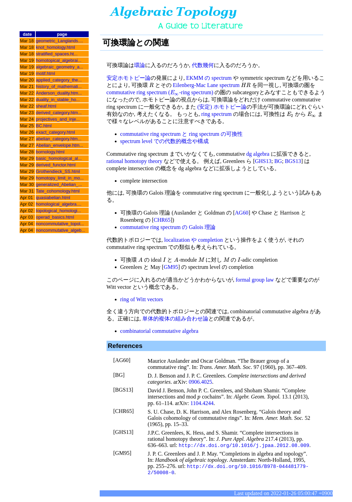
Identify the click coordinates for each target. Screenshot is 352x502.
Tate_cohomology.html (58, 191)
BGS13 (293, 161)
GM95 (171, 267)
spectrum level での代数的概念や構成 (164, 141)
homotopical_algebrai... (58, 60)
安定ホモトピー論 (129, 78)
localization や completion (193, 240)
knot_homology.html (55, 47)
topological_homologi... (58, 210)
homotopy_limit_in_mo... (60, 178)
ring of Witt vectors (141, 299)
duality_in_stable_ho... (58, 99)
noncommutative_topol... (60, 223)
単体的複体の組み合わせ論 (175, 318)
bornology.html (50, 151)
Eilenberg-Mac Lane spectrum (206, 85)
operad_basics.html (55, 217)
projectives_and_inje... (58, 119)
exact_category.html (55, 132)
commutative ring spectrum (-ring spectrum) (160, 92)
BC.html (44, 125)
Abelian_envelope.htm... (59, 145)
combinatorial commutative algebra (159, 331)
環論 (139, 65)
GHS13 (263, 161)
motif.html (45, 73)
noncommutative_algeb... (60, 230)
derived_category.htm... (59, 112)
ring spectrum (216, 114)
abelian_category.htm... (58, 138)
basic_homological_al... (59, 158)
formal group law (255, 280)
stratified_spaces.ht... (57, 53)
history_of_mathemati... (59, 86)
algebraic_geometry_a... (59, 66)
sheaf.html (46, 106)
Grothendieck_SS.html (58, 171)
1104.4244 (201, 403)
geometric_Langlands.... (59, 40)
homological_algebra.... (58, 204)
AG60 (241, 213)
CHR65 (162, 220)
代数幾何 (203, 65)
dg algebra (258, 154)
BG (278, 161)
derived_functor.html (56, 164)
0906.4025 (200, 382)
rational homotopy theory (135, 161)
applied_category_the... (59, 80)
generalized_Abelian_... (59, 184)
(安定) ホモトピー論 (221, 107)
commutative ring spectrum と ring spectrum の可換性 (181, 134)
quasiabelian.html (53, 197)
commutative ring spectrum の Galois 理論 (168, 227)
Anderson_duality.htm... (59, 93)
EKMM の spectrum (209, 78)
